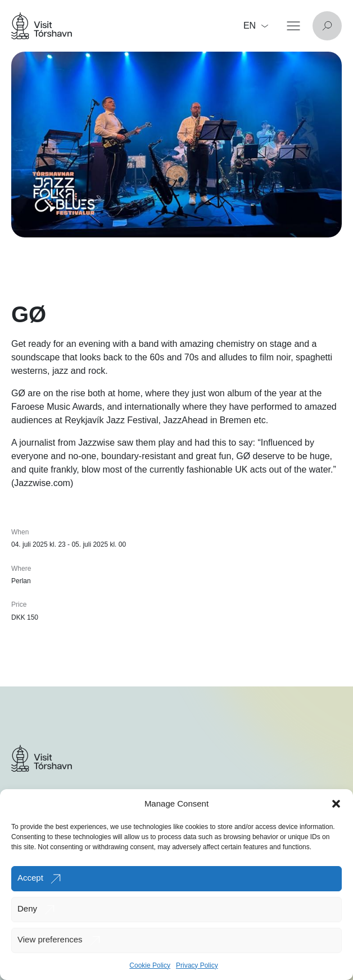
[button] (336, 803)
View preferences (50, 939)
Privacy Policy (197, 965)
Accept (30, 877)
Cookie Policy (149, 965)
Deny (27, 908)
